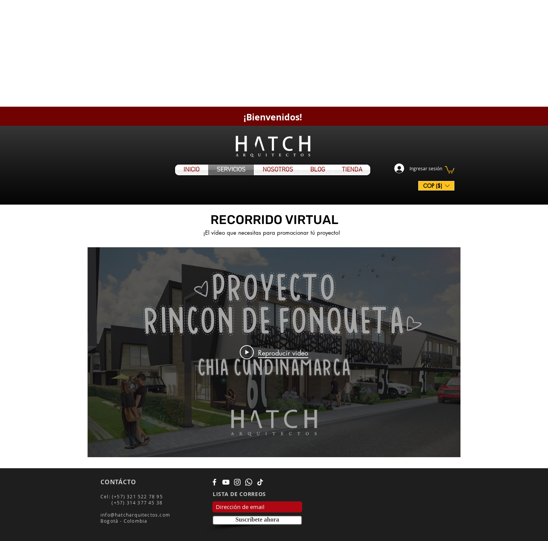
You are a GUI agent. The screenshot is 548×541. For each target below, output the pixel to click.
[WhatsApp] (248, 482)
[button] (449, 169)
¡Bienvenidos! (273, 117)
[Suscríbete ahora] (257, 520)
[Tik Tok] (260, 482)
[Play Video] (274, 352)
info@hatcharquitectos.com (135, 515)
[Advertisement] (228, 53)
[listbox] (436, 185)
